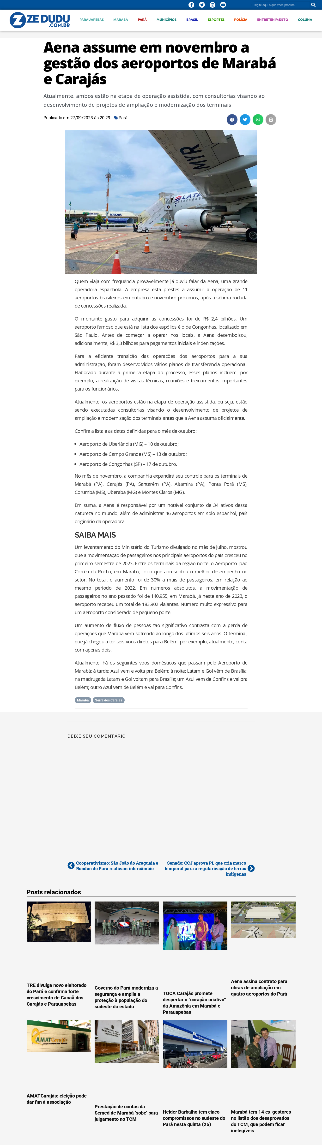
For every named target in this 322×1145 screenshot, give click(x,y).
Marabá (120, 19)
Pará (142, 19)
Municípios (166, 19)
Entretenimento (272, 19)
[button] (232, 119)
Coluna (305, 19)
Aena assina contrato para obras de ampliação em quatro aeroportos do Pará (259, 988)
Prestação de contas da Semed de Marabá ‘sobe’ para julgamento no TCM (126, 1113)
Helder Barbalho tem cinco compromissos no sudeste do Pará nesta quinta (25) (194, 1118)
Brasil (192, 19)
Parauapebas (91, 19)
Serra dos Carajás (108, 700)
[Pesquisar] (313, 4)
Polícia (240, 19)
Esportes (216, 19)
